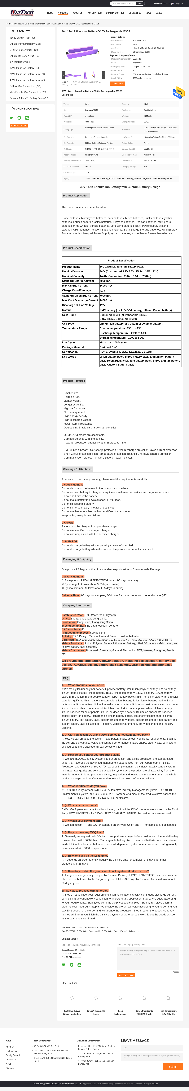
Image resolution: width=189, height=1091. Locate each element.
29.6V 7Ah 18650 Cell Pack (46, 1046)
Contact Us (135, 13)
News (148, 13)
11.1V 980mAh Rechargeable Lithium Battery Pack (95, 1055)
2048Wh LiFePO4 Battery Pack (106, 931)
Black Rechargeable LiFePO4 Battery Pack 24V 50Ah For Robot (120, 1012)
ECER (156, 1084)
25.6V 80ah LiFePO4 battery (130, 931)
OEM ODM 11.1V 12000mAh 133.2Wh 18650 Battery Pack (51, 1052)
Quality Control (115, 13)
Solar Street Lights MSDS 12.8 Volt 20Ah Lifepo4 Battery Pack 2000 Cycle (144, 1012)
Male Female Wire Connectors (25, 92)
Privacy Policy (38, 1084)
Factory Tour (94, 13)
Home (50, 13)
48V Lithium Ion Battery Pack (25, 80)
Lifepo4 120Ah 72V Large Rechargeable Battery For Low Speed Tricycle (96, 1012)
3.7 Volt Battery (18, 62)
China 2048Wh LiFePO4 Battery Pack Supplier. (63, 1084)
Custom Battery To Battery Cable (27, 98)
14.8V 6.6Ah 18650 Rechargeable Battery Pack (53, 1059)
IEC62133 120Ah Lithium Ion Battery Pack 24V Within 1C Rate (72, 1012)
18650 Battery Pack (20, 37)
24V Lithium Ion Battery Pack (25, 74)
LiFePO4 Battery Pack (35, 24)
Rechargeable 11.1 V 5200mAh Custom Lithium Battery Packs (96, 1047)
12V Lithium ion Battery (22, 68)
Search (140, 4)
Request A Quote (160, 3)
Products (63, 13)
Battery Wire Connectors (22, 86)
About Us (78, 13)
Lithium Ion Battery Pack (22, 56)
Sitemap (10, 1068)
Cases (159, 13)
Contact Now (117, 83)
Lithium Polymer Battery (22, 43)
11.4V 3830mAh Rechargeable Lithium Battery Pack (96, 1062)
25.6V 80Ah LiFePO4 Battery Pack (79, 931)
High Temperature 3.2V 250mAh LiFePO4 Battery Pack (168, 1012)
